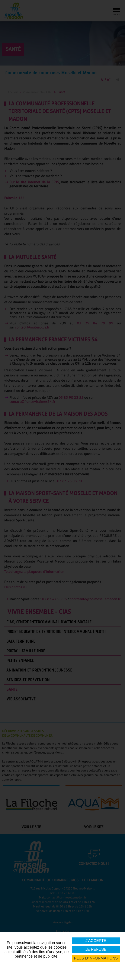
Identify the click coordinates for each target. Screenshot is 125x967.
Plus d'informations (96, 958)
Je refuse (95, 949)
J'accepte (96, 941)
